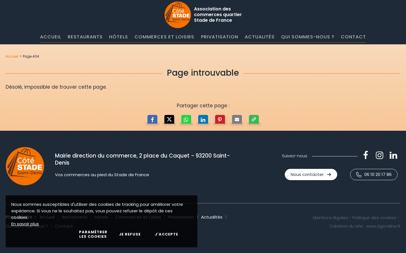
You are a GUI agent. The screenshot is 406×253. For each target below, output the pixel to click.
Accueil (12, 56)
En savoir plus (25, 224)
